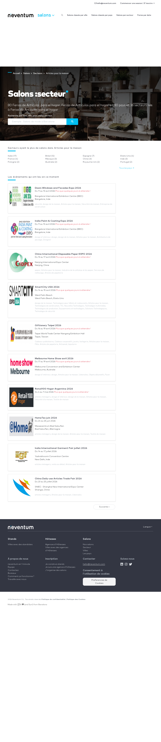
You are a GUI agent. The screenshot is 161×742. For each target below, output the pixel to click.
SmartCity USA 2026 (47, 287)
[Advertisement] (80, 43)
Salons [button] (46, 15)
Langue (147, 527)
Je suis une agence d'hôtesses (60, 567)
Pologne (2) (13, 162)
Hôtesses (50, 539)
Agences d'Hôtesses (55, 544)
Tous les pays (126, 168)
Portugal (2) (126, 162)
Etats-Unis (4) (127, 156)
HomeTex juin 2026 (46, 418)
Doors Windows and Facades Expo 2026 (58, 188)
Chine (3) (87, 159)
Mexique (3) (51, 159)
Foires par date (144, 15)
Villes (85, 551)
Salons (87, 539)
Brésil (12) (50, 156)
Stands (12, 539)
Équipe (11, 567)
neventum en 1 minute (19, 564)
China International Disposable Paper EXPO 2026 (63, 254)
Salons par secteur (124, 15)
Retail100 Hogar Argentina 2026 (54, 389)
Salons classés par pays (101, 15)
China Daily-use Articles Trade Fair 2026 (58, 478)
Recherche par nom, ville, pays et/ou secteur (30, 116)
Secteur (87, 547)
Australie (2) (51, 162)
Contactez (13, 570)
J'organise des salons (55, 570)
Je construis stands (54, 564)
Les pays (87, 554)
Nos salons (88, 544)
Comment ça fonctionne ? (21, 576)
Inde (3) (124, 159)
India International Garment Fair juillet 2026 (61, 448)
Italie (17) (12, 156)
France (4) (13, 159)
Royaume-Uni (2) (91, 162)
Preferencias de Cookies (99, 581)
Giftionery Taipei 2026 (48, 325)
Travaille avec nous (17, 579)
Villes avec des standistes (20, 544)
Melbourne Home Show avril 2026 (54, 358)
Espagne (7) (88, 156)
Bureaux (12, 573)
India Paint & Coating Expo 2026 (54, 221)
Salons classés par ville (77, 15)
